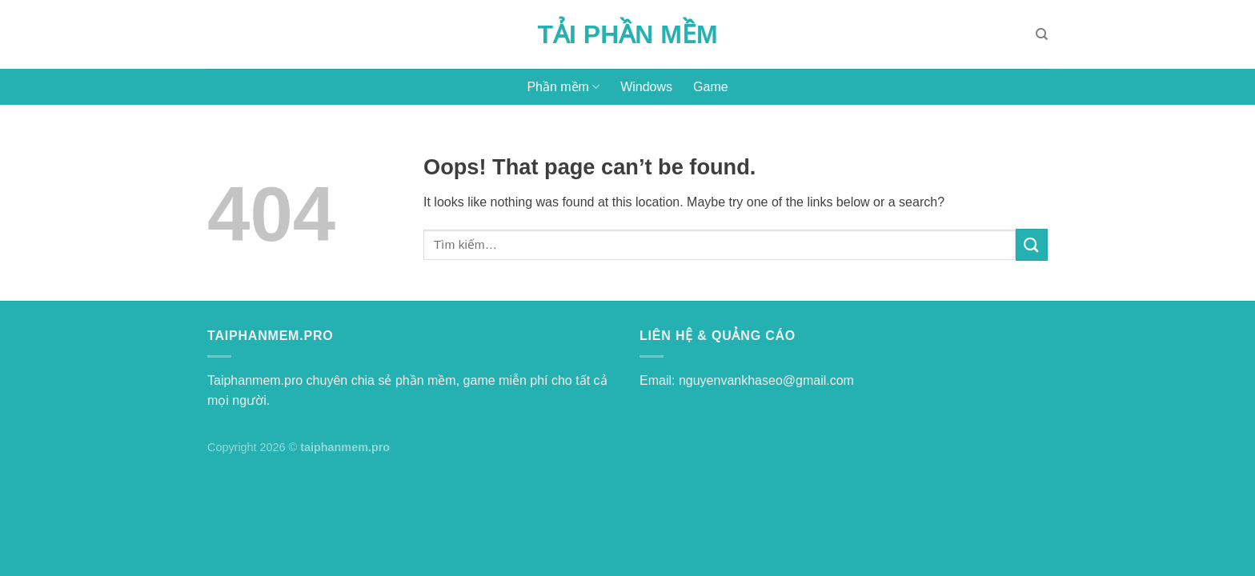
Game (710, 87)
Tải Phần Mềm (627, 34)
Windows (646, 87)
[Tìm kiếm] (1042, 34)
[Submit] (1032, 244)
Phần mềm (563, 86)
